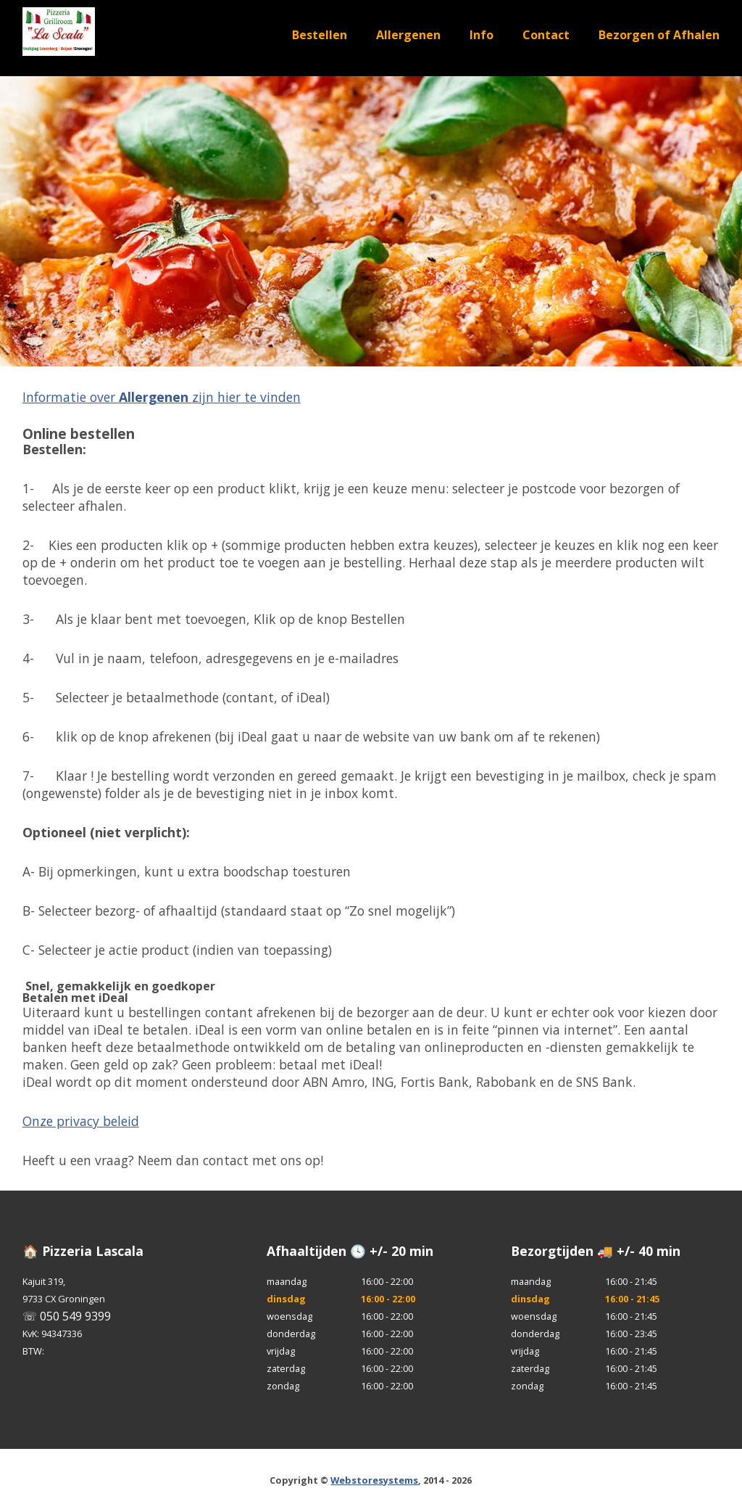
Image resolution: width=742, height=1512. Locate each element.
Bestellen (319, 35)
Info (481, 35)
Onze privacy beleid (80, 1121)
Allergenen (408, 35)
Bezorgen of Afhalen (659, 35)
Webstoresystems (374, 1480)
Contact (546, 35)
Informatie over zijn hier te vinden (161, 397)
